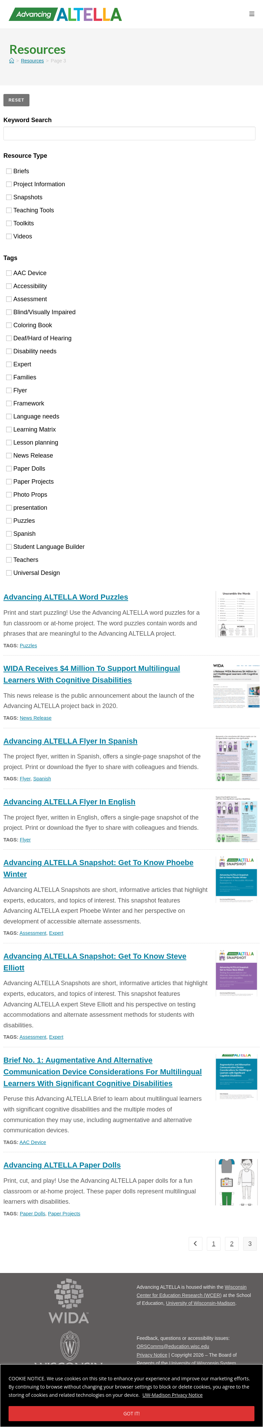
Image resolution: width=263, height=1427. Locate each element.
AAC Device (26, 273)
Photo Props (26, 494)
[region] (131, 1395)
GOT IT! (131, 1413)
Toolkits (20, 223)
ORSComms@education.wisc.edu (173, 1346)
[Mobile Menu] (251, 14)
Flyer (16, 390)
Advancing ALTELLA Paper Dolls (62, 1165)
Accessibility (26, 286)
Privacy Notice (152, 1355)
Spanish (21, 533)
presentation (26, 507)
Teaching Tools (30, 210)
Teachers (22, 559)
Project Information (35, 183)
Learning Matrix (31, 429)
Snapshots (24, 196)
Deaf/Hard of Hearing (39, 338)
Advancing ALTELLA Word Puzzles (65, 597)
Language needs (32, 416)
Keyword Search (27, 120)
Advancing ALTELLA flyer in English (69, 802)
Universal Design (33, 572)
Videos (19, 236)
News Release (29, 455)
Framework (25, 403)
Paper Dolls (25, 468)
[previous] (195, 1244)
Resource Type (25, 155)
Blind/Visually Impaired (41, 312)
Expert (18, 364)
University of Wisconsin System (202, 1363)
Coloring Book (29, 325)
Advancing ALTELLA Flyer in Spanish (70, 741)
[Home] (11, 60)
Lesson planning (32, 442)
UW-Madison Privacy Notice (173, 1395)
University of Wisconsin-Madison (200, 1303)
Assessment (26, 299)
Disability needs (31, 351)
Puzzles (20, 520)
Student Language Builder (45, 546)
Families (21, 377)
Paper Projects (30, 481)
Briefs (17, 170)
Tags (10, 258)
